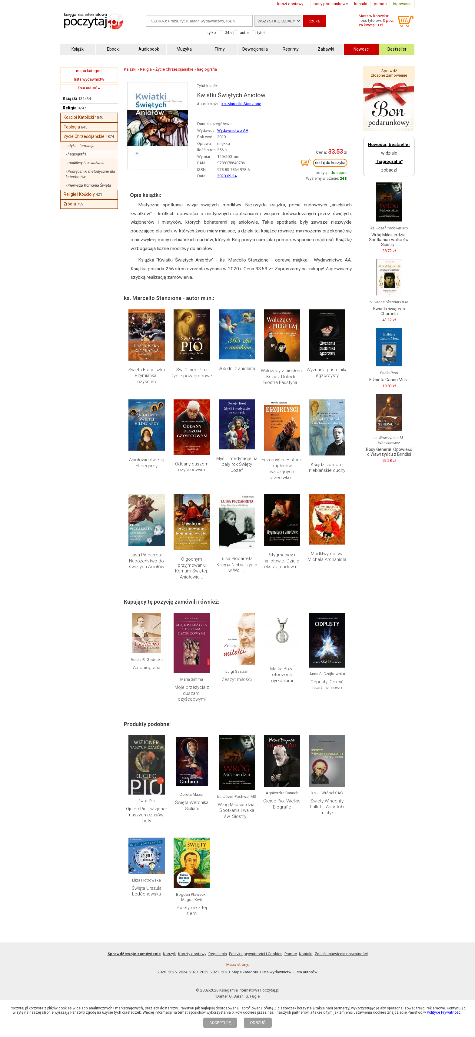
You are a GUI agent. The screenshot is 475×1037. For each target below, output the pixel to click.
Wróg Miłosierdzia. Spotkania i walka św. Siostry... (237, 810)
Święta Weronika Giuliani (191, 805)
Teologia (72, 127)
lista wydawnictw (89, 79)
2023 (193, 972)
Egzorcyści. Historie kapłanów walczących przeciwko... (281, 468)
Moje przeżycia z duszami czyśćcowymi (191, 693)
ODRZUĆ (257, 1023)
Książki (70, 98)
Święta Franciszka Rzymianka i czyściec (146, 375)
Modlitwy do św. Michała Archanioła (327, 556)
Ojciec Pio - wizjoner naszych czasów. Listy (146, 814)
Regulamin (217, 954)
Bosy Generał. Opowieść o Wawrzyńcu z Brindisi (389, 452)
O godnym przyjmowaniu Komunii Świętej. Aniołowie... (191, 568)
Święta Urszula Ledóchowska (146, 891)
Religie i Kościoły (79, 194)
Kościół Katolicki (79, 117)
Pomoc (290, 954)
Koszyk (169, 954)
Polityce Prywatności (444, 1012)
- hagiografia (76, 154)
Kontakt (306, 954)
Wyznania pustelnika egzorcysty (327, 372)
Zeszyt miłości (237, 679)
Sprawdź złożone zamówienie (389, 73)
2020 (225, 972)
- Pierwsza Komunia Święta (88, 185)
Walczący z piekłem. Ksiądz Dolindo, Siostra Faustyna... (282, 376)
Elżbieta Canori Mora (389, 379)
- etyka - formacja (80, 145)
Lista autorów (305, 972)
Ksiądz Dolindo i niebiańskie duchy (327, 467)
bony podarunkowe (331, 4)
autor (244, 32)
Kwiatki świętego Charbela (389, 311)
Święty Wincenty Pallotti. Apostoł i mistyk (327, 806)
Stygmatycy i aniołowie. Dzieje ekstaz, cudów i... (282, 560)
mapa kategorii (89, 70)
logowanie (402, 4)
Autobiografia (146, 667)
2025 (172, 972)
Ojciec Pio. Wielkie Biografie (282, 804)
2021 (215, 972)
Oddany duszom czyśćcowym (191, 467)
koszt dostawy (290, 4)
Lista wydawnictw (275, 972)
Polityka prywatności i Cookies (255, 954)
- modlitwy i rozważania (85, 162)
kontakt (360, 4)
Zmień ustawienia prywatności (341, 954)
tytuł (261, 32)
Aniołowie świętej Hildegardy (146, 462)
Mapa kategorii (245, 972)
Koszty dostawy (192, 954)
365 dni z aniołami (237, 368)
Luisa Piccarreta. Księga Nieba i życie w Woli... (237, 564)
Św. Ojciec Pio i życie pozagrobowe (191, 372)
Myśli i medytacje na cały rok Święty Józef (236, 464)
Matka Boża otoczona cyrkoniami (282, 674)
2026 (162, 972)
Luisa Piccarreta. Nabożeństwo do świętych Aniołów (146, 560)
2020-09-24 (227, 176)
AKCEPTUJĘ (220, 1023)
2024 (183, 972)
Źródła (70, 204)
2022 (204, 972)
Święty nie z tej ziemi (192, 910)
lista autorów (89, 87)
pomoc (380, 4)
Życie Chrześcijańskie (84, 136)
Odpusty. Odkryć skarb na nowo (327, 685)
